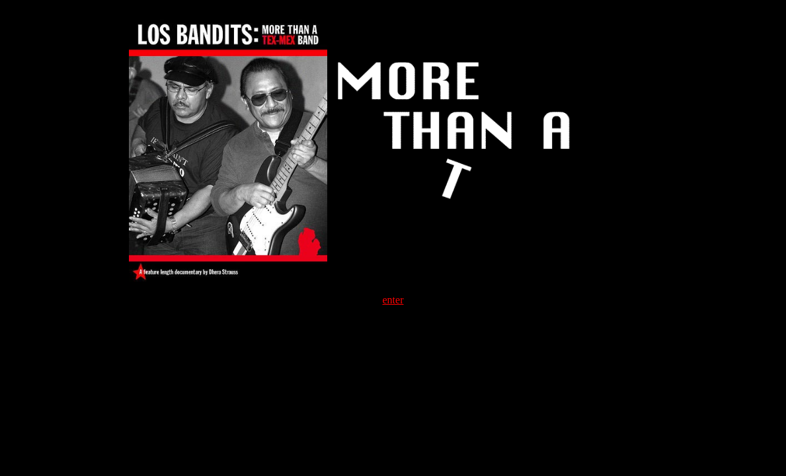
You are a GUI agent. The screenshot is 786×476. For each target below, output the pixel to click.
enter (393, 299)
